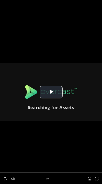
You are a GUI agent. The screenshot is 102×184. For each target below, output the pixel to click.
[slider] (51, 172)
